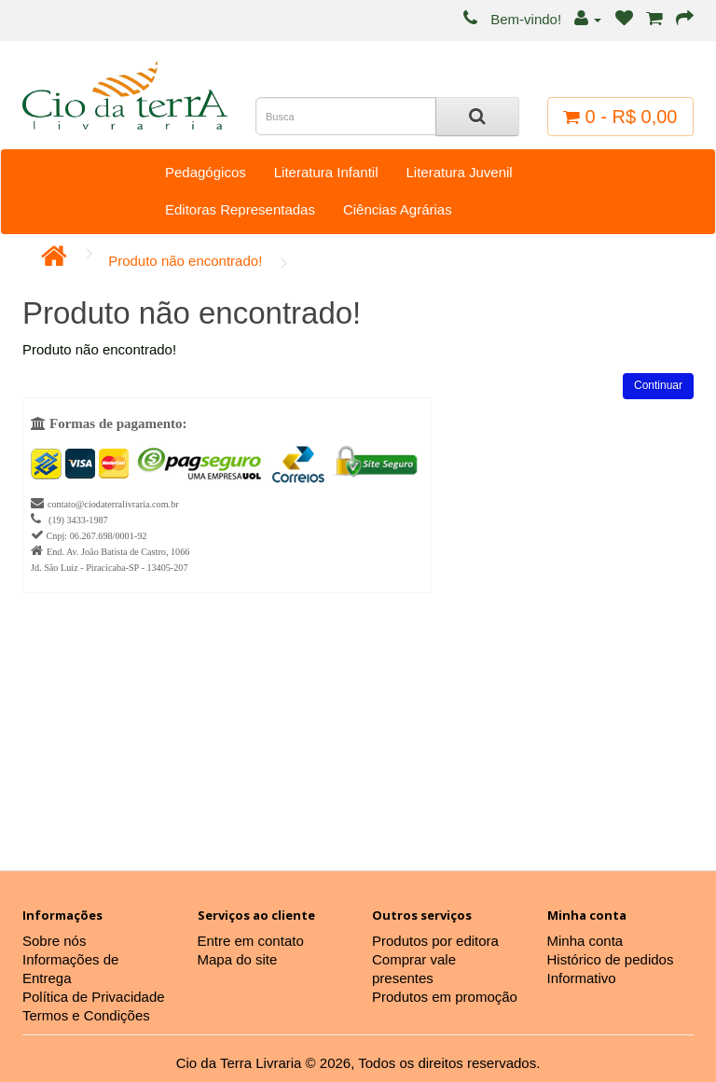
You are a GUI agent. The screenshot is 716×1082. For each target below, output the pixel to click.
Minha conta (585, 941)
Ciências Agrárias (397, 209)
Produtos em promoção (444, 997)
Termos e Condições (86, 1015)
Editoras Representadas (240, 209)
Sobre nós (54, 941)
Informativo (581, 978)
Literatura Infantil (326, 172)
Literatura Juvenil (459, 172)
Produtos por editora (435, 941)
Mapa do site (238, 959)
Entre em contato (251, 941)
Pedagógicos (205, 172)
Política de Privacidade (93, 997)
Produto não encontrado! (185, 261)
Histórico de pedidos (610, 959)
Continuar (658, 385)
